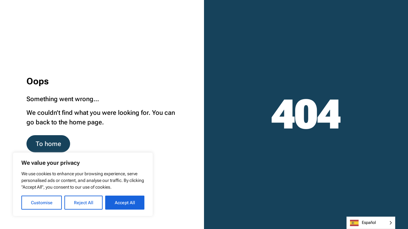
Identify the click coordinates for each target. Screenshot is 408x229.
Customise (42, 202)
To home (48, 144)
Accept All (125, 202)
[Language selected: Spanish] (370, 223)
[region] (83, 184)
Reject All (83, 202)
